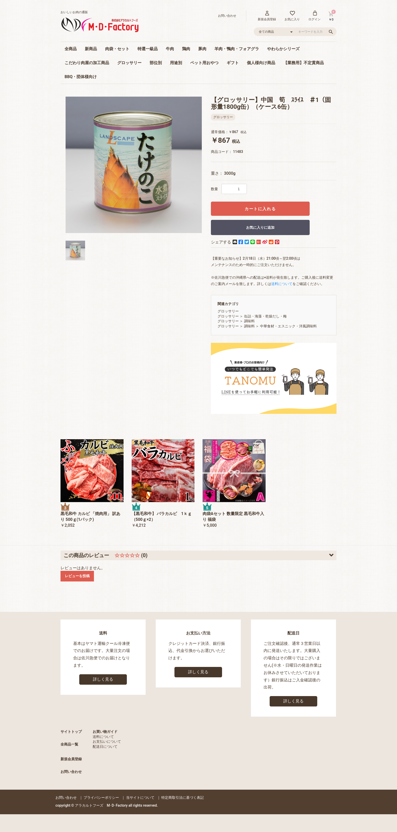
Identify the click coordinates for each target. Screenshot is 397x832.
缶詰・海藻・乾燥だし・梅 (265, 316)
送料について (103, 737)
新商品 (91, 48)
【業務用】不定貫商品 (303, 62)
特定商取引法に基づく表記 (182, 797)
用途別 (176, 62)
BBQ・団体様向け (81, 76)
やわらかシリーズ (283, 48)
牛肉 (170, 48)
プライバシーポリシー (101, 797)
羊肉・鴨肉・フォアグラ (236, 48)
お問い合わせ (71, 772)
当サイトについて (140, 797)
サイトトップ (71, 732)
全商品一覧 (69, 744)
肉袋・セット (117, 48)
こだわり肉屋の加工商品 (87, 62)
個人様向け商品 (261, 62)
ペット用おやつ (204, 62)
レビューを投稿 (77, 576)
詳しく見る (103, 679)
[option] (134, 165)
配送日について (105, 747)
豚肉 (202, 48)
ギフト (233, 62)
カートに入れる (260, 209)
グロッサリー (129, 62)
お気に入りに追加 (260, 227)
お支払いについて (107, 741)
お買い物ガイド (105, 732)
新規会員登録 (71, 759)
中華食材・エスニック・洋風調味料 (288, 326)
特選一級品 (147, 48)
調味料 (249, 321)
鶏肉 (186, 48)
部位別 (156, 62)
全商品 (71, 48)
